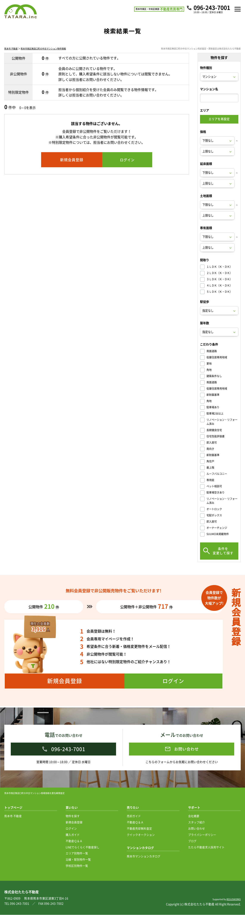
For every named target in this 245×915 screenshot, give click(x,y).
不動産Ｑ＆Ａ (74, 841)
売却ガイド (134, 816)
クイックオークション (141, 835)
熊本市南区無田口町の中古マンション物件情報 (43, 50)
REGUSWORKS (233, 899)
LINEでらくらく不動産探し (82, 847)
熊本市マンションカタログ (143, 856)
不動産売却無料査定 (139, 829)
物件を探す (73, 816)
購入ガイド (73, 835)
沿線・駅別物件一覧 (78, 860)
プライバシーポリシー (202, 835)
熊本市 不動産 (11, 50)
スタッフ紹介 (196, 822)
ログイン (71, 829)
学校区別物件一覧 (77, 866)
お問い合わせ (196, 829)
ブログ (192, 841)
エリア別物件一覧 (77, 853)
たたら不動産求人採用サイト (206, 847)
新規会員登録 (74, 822)
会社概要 (193, 816)
